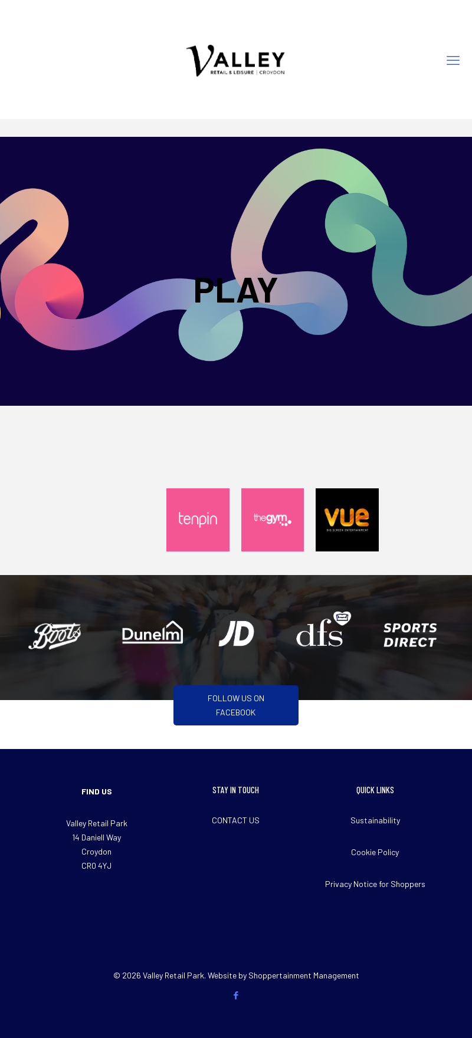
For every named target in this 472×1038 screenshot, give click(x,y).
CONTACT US (236, 820)
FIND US (96, 791)
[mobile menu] (453, 60)
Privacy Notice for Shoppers (375, 884)
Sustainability (375, 820)
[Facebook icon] (236, 995)
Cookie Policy (375, 852)
